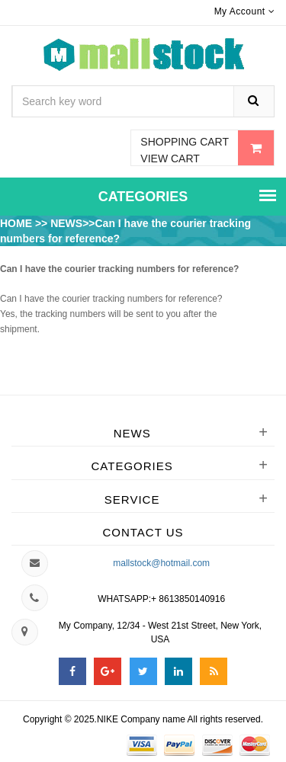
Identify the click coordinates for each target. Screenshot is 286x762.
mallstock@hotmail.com (161, 563)
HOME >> (25, 223)
